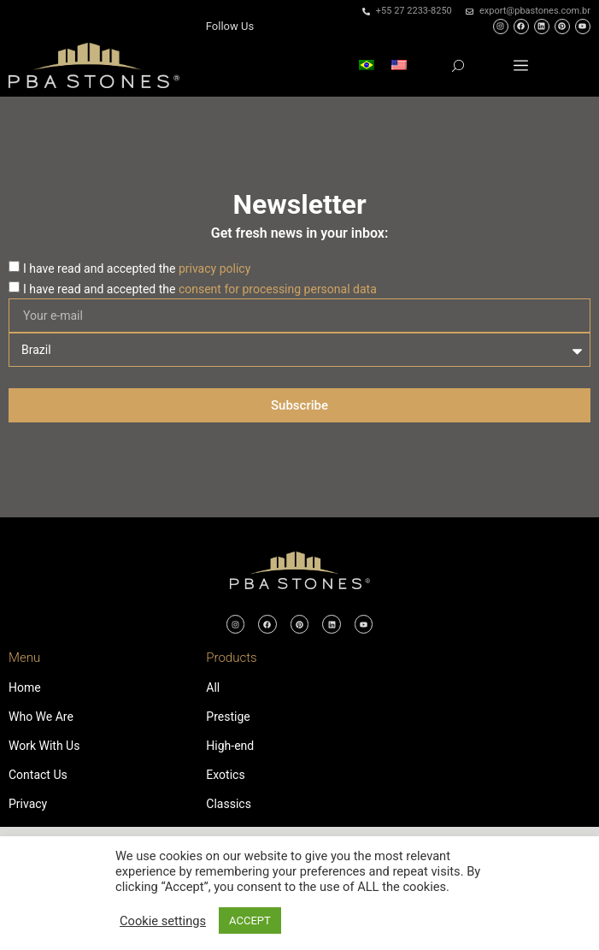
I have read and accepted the (136, 268)
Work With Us (44, 745)
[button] (521, 65)
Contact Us (38, 775)
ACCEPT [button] (250, 920)
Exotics (225, 775)
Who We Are (41, 716)
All (213, 687)
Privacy (28, 804)
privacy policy (214, 268)
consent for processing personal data (278, 289)
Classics (228, 804)
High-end (230, 745)
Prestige (228, 716)
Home (25, 687)
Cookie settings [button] (163, 921)
